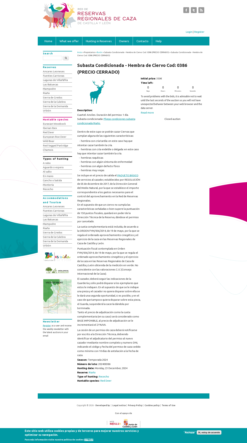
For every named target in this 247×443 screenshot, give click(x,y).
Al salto (47, 171)
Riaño (92, 372)
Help (159, 41)
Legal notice (119, 405)
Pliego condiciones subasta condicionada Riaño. (106, 121)
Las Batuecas (50, 84)
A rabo (47, 163)
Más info (88, 440)
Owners (124, 41)
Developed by (102, 405)
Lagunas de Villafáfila (55, 80)
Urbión (47, 110)
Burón (99, 52)
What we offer (69, 41)
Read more (147, 112)
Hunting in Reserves (99, 41)
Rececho (104, 376)
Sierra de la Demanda (55, 106)
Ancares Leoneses (54, 71)
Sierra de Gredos (52, 97)
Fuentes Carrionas (53, 75)
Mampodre (49, 88)
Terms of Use (168, 405)
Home (48, 41)
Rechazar (190, 433)
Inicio (79, 52)
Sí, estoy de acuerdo (209, 433)
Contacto (142, 41)
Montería (48, 184)
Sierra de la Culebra (54, 101)
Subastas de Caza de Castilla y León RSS (201, 11)
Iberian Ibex (50, 128)
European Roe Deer (54, 136)
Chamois (48, 149)
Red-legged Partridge (55, 145)
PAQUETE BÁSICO (127, 175)
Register (199, 31)
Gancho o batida (52, 180)
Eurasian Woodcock (54, 123)
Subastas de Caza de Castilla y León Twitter (194, 11)
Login (189, 31)
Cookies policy (152, 405)
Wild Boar (48, 141)
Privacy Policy (135, 405)
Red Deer (105, 380)
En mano (48, 176)
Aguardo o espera (53, 167)
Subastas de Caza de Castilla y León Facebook (186, 11)
